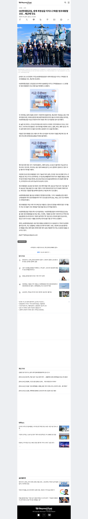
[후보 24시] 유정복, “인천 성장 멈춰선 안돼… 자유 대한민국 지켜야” (37, 381)
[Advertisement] (44, 326)
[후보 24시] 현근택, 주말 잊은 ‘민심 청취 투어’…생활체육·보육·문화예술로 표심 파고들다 (43, 377)
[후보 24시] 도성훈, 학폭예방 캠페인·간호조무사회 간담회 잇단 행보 (37, 391)
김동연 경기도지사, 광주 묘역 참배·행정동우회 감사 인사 (34, 372)
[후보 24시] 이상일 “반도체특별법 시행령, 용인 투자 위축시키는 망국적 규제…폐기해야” (43, 386)
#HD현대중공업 (22, 241)
